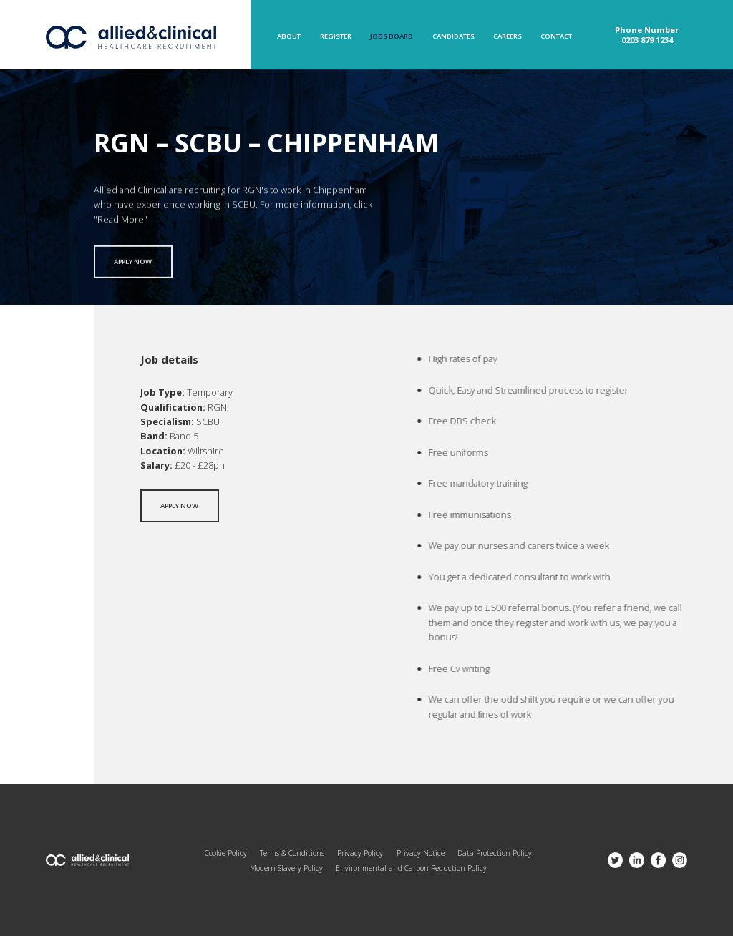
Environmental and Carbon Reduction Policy (411, 868)
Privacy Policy (360, 853)
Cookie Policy (226, 853)
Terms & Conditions (292, 853)
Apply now (133, 265)
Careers (507, 36)
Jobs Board (391, 36)
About (289, 36)
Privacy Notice (421, 853)
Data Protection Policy (494, 853)
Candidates (453, 36)
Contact (556, 36)
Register (335, 36)
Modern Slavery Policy (286, 868)
